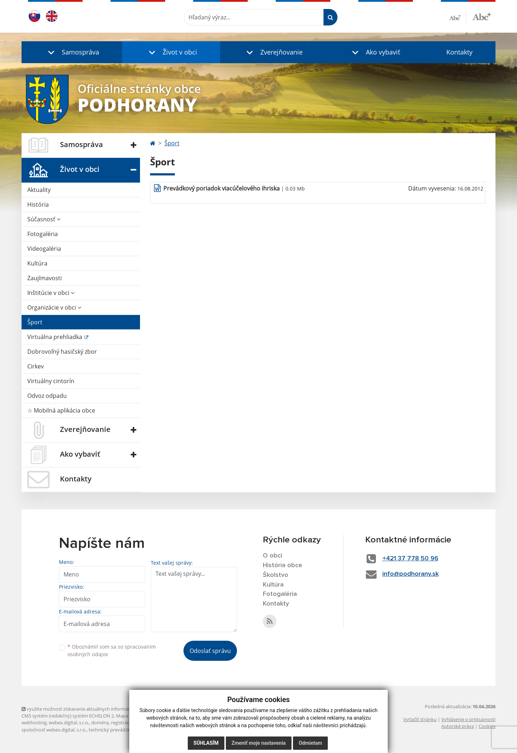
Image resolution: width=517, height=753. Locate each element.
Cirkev (35, 366)
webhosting (34, 722)
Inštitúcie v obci (50, 293)
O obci (272, 555)
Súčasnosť (43, 219)
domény (100, 722)
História (38, 204)
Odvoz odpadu (47, 396)
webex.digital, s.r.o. (69, 722)
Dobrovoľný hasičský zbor (62, 352)
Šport (34, 322)
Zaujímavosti (44, 278)
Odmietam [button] (310, 743)
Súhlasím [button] (206, 743)
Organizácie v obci (54, 307)
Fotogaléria (42, 234)
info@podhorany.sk (410, 574)
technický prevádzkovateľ (116, 729)
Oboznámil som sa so (111, 650)
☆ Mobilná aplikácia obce (61, 410)
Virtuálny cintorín (50, 381)
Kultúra (37, 263)
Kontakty (459, 52)
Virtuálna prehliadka (55, 337)
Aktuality (39, 190)
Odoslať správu (210, 651)
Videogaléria (44, 249)
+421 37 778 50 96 (410, 558)
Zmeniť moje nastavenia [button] (259, 743)
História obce (282, 565)
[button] (72, 52)
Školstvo (275, 575)
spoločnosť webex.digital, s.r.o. (54, 729)
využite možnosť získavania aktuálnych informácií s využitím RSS (93, 709)
